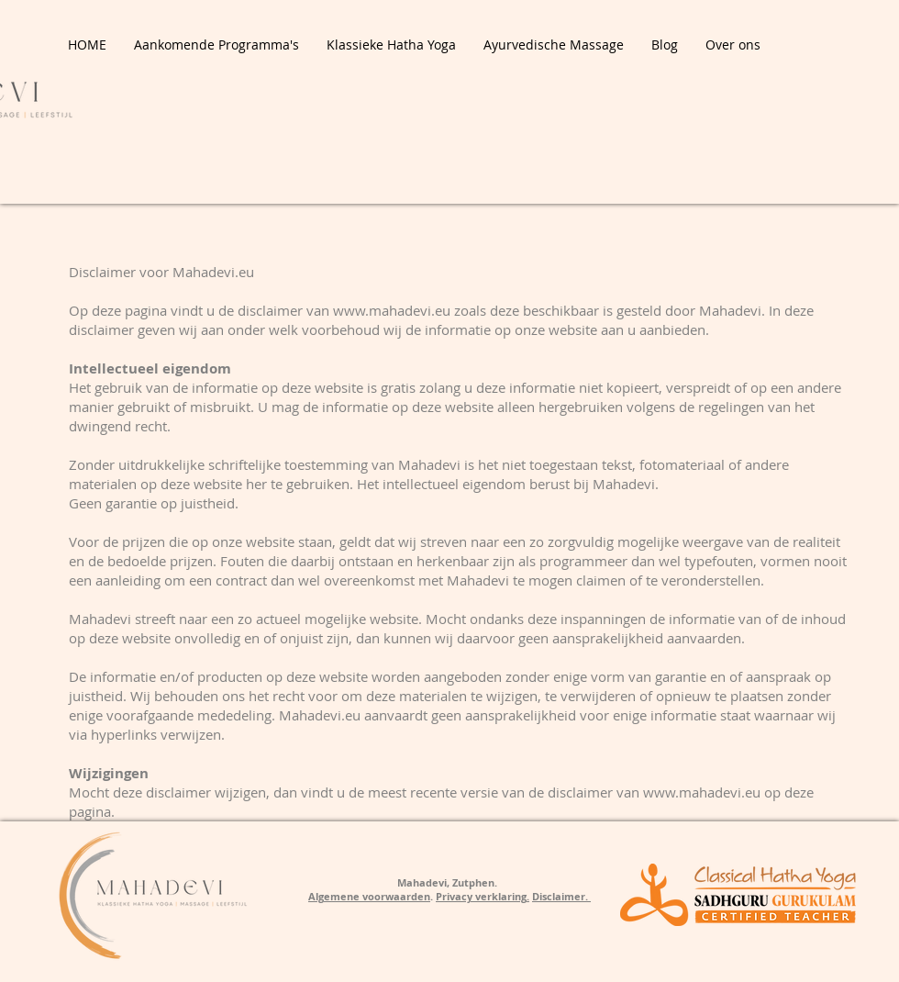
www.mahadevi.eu (391, 310)
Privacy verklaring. (482, 896)
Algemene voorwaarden (369, 896)
